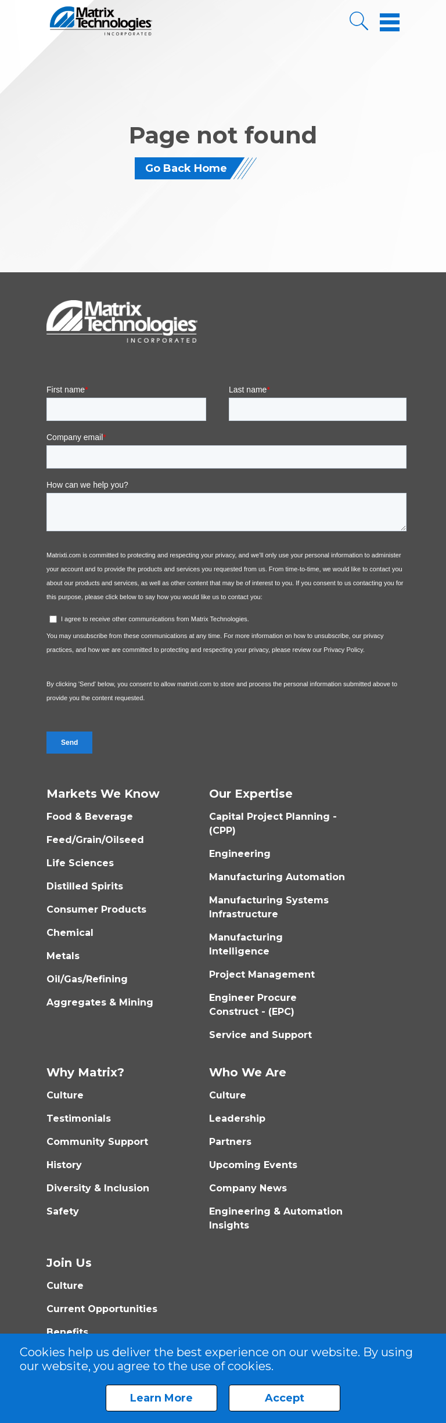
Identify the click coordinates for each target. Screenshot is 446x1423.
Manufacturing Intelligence (246, 944)
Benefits (67, 1332)
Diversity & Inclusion (97, 1188)
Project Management (262, 974)
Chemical (69, 932)
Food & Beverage (89, 816)
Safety (62, 1211)
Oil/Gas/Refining (87, 979)
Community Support (97, 1141)
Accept (284, 1398)
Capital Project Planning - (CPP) (273, 823)
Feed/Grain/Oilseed (95, 839)
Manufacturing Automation (277, 876)
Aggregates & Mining (99, 1002)
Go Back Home (186, 168)
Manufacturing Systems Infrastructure (269, 907)
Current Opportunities (101, 1308)
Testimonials (78, 1118)
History (64, 1164)
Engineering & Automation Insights (276, 1218)
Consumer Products (96, 909)
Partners (230, 1141)
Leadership (237, 1118)
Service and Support (260, 1034)
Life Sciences (80, 863)
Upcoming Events (253, 1164)
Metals (63, 955)
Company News (248, 1188)
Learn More (161, 1398)
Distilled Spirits (84, 886)
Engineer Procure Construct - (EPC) (253, 1004)
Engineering (240, 853)
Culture (65, 1095)
